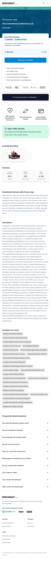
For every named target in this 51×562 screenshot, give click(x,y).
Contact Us (30, 526)
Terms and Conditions (9, 536)
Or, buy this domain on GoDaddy (25, 97)
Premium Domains (8, 523)
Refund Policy (6, 542)
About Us (30, 523)
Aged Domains (6, 526)
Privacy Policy (6, 539)
